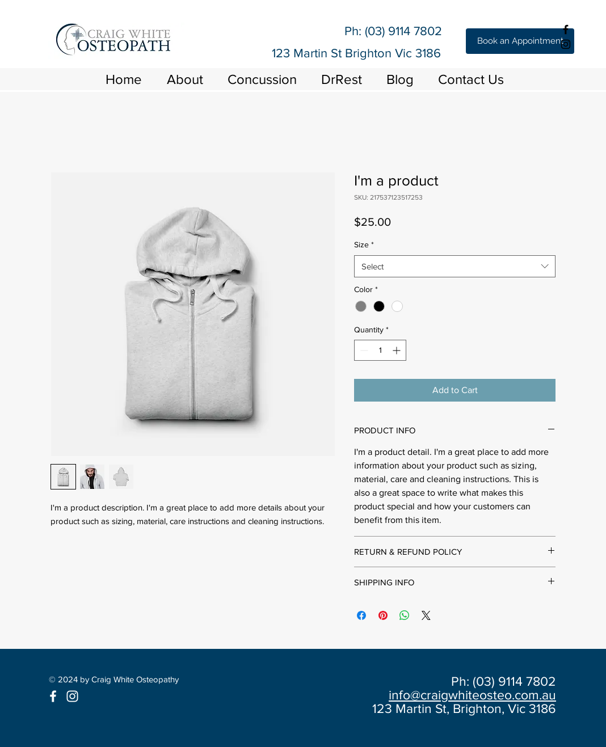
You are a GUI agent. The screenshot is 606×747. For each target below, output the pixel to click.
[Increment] (397, 350)
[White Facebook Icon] (53, 696)
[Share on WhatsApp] (404, 615)
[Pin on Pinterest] (383, 615)
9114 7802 (415, 30)
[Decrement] (363, 350)
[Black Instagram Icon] (565, 44)
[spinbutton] (380, 350)
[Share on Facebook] (361, 615)
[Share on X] (426, 615)
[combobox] (455, 266)
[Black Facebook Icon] (565, 29)
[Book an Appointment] (520, 41)
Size (364, 244)
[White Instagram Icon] (72, 696)
